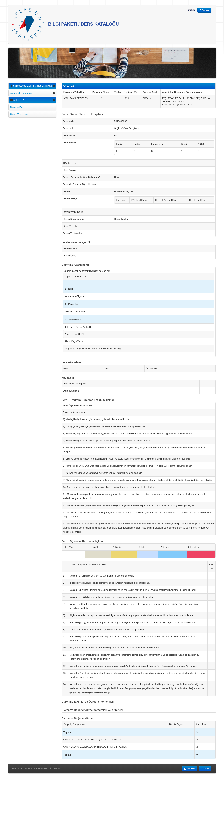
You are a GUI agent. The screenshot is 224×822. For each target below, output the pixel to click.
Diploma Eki (16, 107)
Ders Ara (204, 10)
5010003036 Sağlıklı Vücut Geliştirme (31, 86)
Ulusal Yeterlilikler (19, 114)
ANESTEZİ (17, 100)
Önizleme (189, 768)
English (191, 10)
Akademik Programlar (21, 93)
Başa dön (205, 768)
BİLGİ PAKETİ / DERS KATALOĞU (65, 24)
